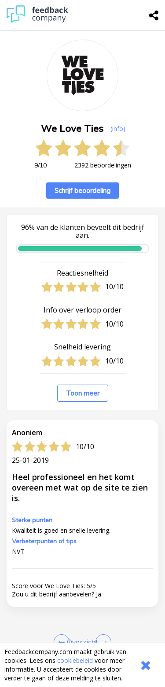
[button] (82, 637)
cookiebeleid (75, 660)
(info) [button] (117, 128)
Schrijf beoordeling (82, 190)
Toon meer (82, 393)
